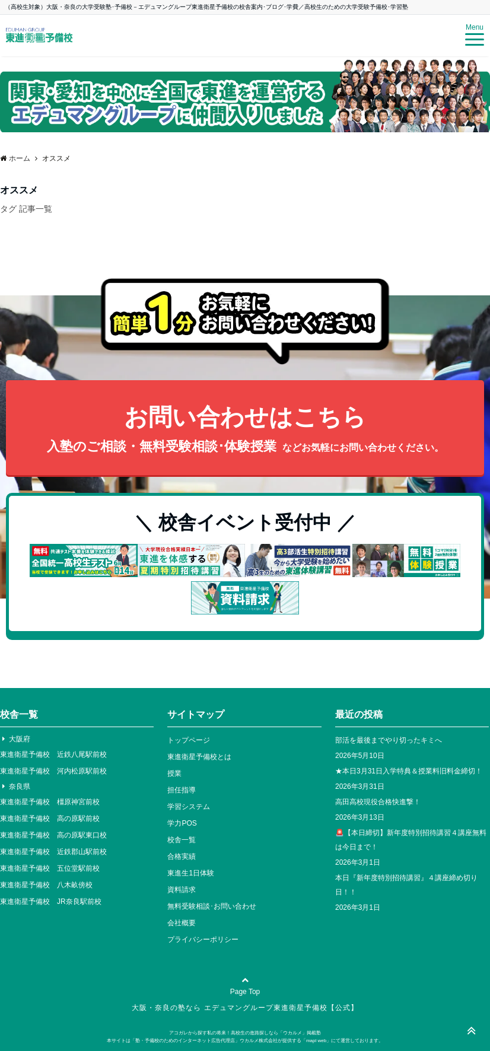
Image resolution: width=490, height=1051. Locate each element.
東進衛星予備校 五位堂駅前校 (50, 868)
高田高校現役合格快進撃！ (378, 802)
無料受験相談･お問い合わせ (211, 906)
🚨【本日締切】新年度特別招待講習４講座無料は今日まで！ (410, 840)
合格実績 (181, 856)
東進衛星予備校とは (199, 757)
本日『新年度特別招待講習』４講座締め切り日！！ (406, 885)
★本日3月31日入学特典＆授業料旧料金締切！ (408, 771)
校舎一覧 (181, 840)
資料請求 (181, 890)
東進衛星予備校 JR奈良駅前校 (50, 901)
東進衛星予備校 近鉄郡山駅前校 (53, 852)
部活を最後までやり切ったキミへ (388, 740)
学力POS (181, 823)
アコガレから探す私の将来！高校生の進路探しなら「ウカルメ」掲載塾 (245, 1033)
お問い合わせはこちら (245, 430)
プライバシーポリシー (202, 939)
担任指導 (181, 790)
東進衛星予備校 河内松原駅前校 (53, 771)
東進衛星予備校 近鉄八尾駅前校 (53, 754)
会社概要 (181, 923)
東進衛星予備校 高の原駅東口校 (53, 835)
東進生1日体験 (190, 873)
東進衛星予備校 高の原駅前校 (50, 818)
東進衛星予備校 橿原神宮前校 (50, 802)
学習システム (188, 806)
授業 (174, 773)
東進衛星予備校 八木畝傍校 (46, 885)
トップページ (188, 740)
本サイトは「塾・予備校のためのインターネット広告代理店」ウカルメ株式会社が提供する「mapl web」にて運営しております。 (245, 1040)
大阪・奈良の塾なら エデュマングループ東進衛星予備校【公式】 (245, 1008)
